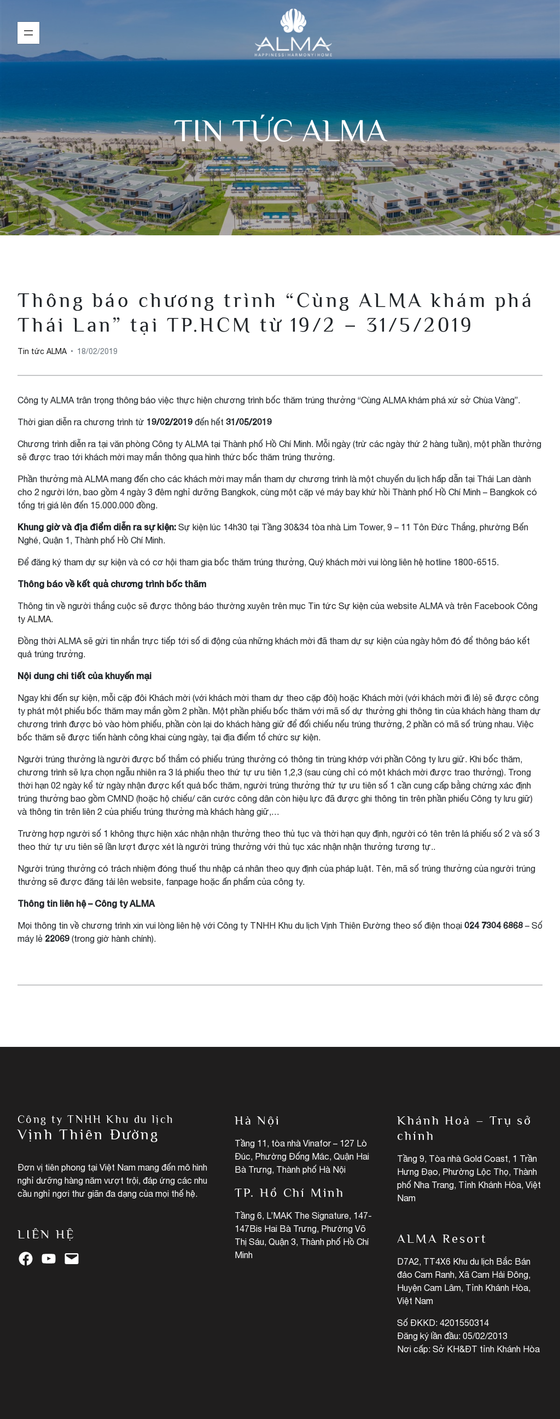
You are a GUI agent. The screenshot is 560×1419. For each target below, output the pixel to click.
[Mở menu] (28, 33)
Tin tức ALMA (280, 130)
